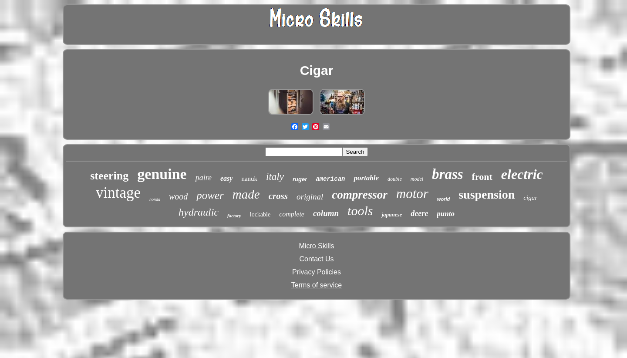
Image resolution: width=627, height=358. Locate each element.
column (326, 213)
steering (109, 175)
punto (446, 213)
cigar (530, 197)
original (310, 196)
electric (522, 174)
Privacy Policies (316, 272)
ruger (300, 179)
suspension (486, 194)
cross (278, 196)
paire (204, 177)
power (210, 195)
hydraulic (199, 212)
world (443, 199)
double (395, 179)
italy (275, 176)
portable (366, 178)
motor (412, 193)
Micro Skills (316, 246)
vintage (118, 192)
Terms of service (316, 285)
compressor (360, 194)
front (482, 176)
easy (226, 178)
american (330, 179)
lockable (260, 214)
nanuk (249, 178)
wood (178, 196)
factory (234, 215)
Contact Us (316, 259)
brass (447, 174)
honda (154, 199)
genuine (161, 174)
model (417, 179)
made (246, 194)
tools (360, 210)
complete (291, 214)
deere (419, 213)
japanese (391, 214)
